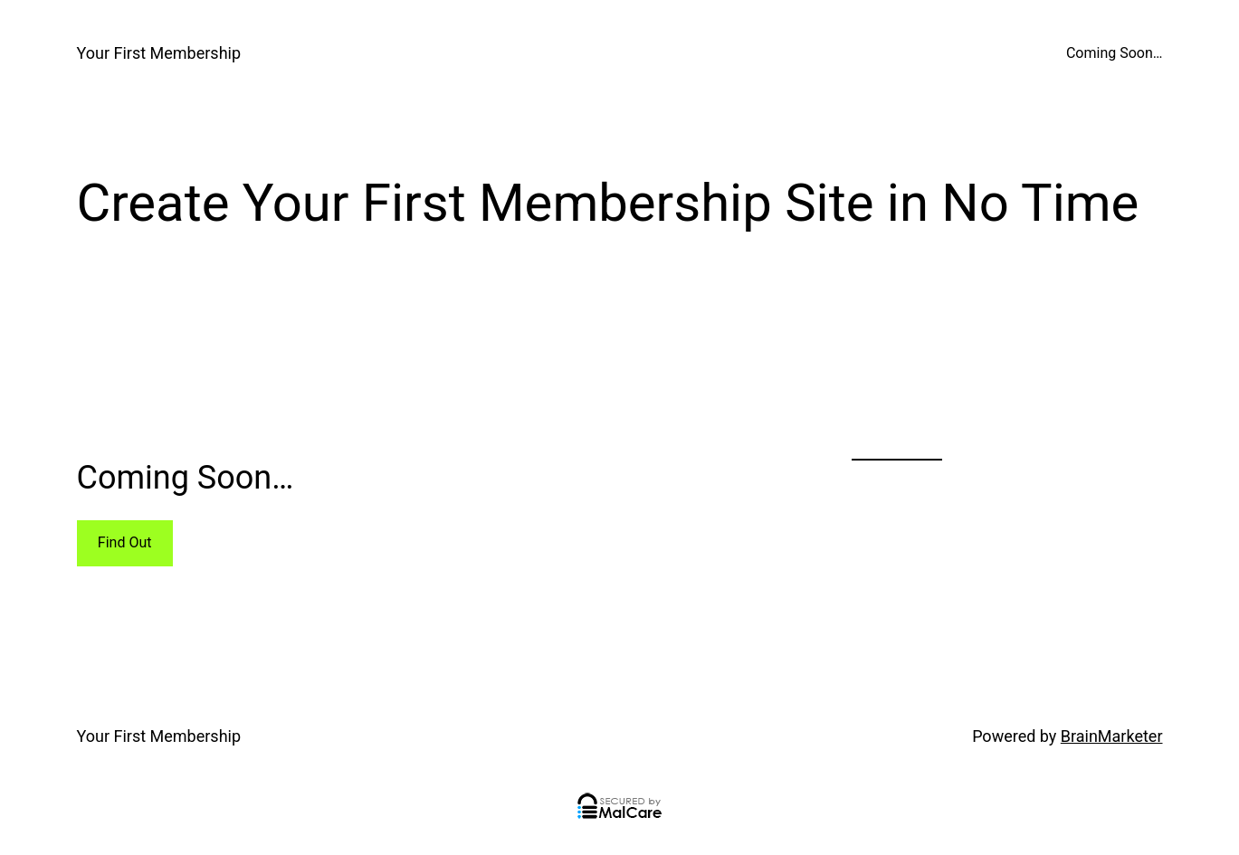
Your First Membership (159, 52)
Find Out (125, 542)
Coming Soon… (1114, 53)
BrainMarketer (1112, 736)
